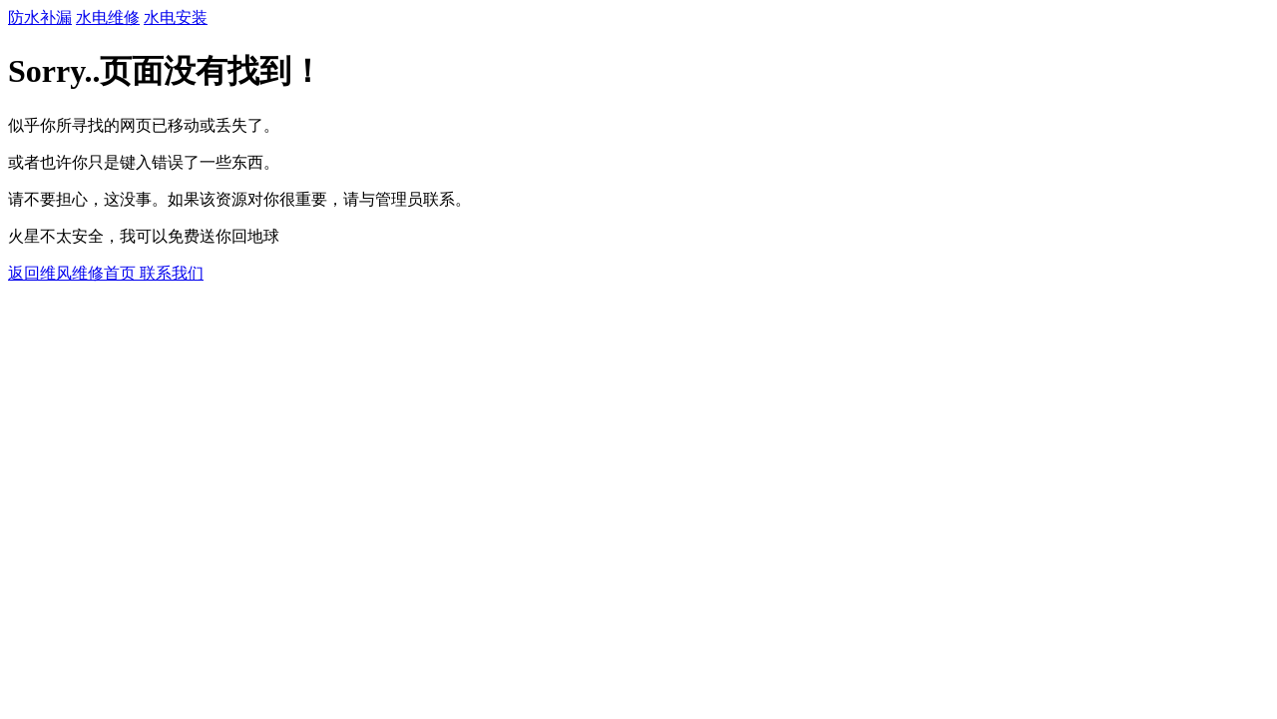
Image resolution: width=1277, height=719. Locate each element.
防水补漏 (40, 17)
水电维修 (108, 17)
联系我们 (172, 273)
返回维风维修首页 (74, 273)
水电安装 (176, 17)
